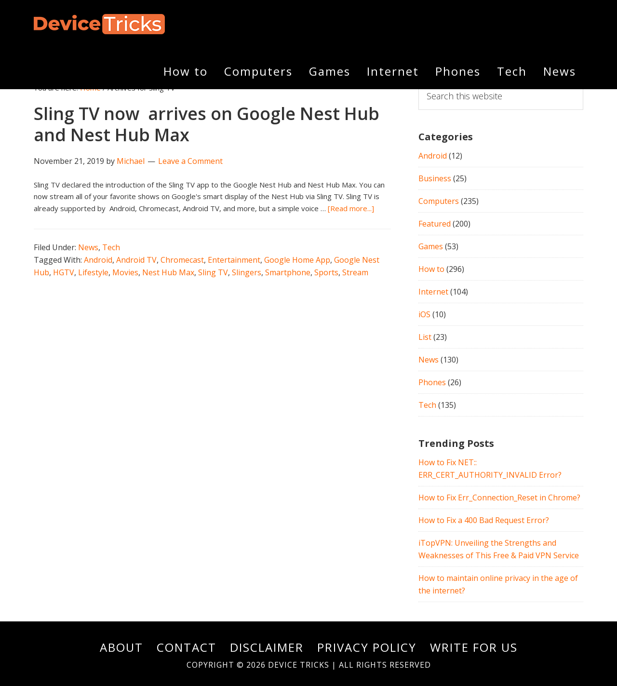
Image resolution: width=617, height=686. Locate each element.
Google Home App (297, 260)
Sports (326, 272)
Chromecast (182, 260)
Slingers (246, 272)
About (121, 647)
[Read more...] (351, 208)
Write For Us (474, 647)
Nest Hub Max (168, 272)
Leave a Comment (190, 161)
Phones (432, 382)
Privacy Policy (366, 647)
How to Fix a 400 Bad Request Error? (483, 520)
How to (431, 269)
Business (434, 178)
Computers (438, 201)
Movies (125, 272)
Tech (111, 247)
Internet (433, 291)
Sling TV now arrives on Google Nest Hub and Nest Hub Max (206, 124)
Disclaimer (267, 647)
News (88, 247)
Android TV (136, 260)
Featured (434, 223)
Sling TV (213, 272)
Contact (186, 647)
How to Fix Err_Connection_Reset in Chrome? (499, 497)
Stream (355, 272)
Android (98, 260)
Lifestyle (93, 272)
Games (430, 246)
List (424, 337)
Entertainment (234, 260)
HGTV (63, 272)
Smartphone (287, 272)
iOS (424, 314)
